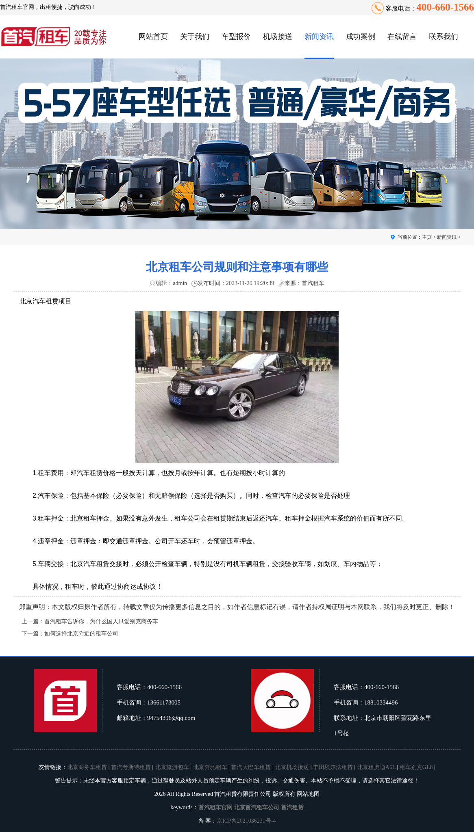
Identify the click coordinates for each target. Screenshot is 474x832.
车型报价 (236, 36)
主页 (427, 237)
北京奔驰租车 (210, 767)
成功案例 (360, 36)
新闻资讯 (319, 36)
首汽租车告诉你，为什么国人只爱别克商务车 (101, 621)
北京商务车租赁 (87, 767)
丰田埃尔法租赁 (333, 767)
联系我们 (443, 36)
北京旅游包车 (172, 767)
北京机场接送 (292, 767)
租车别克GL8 (416, 767)
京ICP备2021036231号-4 (246, 821)
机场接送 (277, 36)
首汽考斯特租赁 (131, 767)
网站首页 (153, 36)
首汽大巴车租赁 (251, 767)
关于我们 (194, 36)
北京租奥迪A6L (376, 767)
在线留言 (402, 36)
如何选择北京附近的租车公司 (81, 634)
